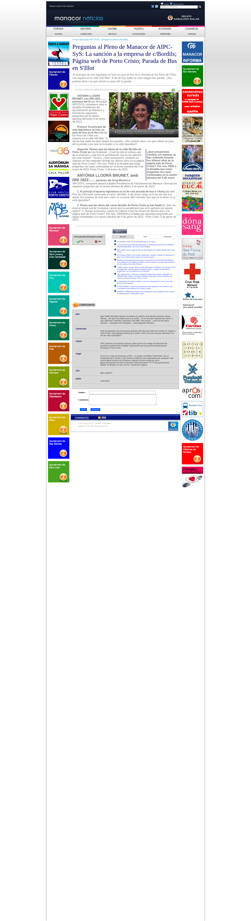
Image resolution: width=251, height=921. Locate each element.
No (97, 241)
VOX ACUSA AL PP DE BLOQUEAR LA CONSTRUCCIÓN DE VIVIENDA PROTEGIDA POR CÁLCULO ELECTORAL (145, 246)
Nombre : (82, 392)
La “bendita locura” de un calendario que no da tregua (136, 241)
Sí (80, 241)
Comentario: (83, 401)
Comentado (167, 237)
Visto (145, 237)
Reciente (123, 237)
